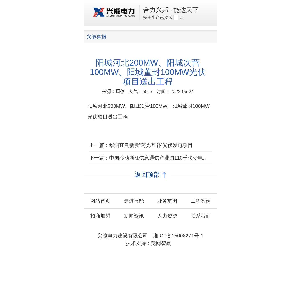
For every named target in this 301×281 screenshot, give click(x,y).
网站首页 (100, 201)
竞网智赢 (161, 243)
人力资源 (167, 216)
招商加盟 (100, 216)
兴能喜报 (96, 37)
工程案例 (201, 201)
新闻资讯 (134, 216)
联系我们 (201, 216)
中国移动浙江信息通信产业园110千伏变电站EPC (163, 158)
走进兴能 (134, 201)
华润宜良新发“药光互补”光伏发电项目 (151, 145)
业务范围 (167, 201)
